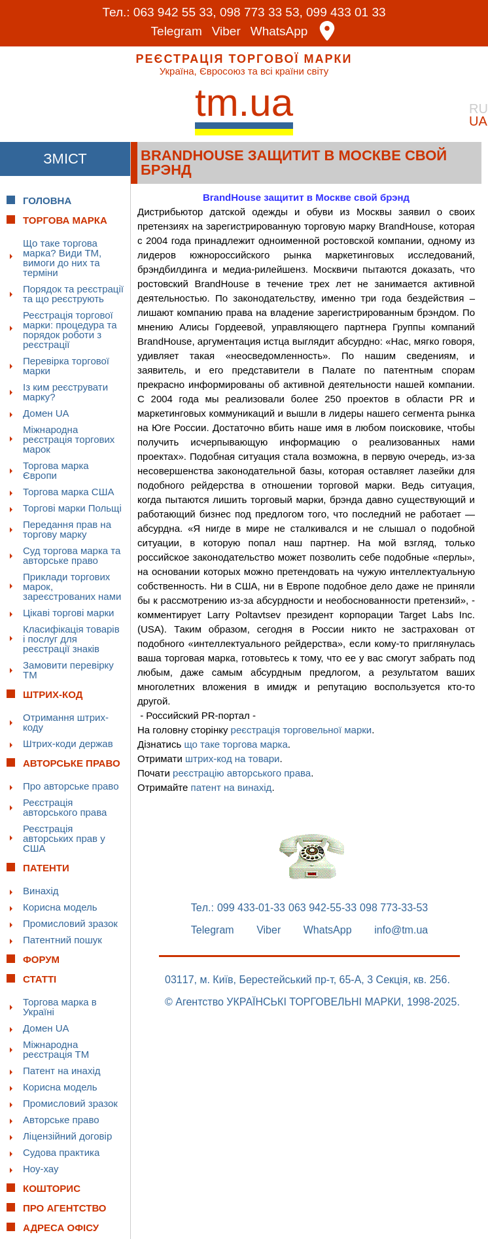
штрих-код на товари (232, 758)
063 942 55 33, (175, 12)
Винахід (41, 891)
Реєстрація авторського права (65, 807)
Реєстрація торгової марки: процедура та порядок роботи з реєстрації (70, 329)
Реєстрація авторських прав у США (64, 838)
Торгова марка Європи (56, 470)
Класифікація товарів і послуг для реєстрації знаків (71, 639)
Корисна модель (60, 907)
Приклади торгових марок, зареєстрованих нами (72, 586)
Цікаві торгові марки (68, 613)
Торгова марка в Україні (60, 1007)
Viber (226, 31)
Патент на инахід (62, 1070)
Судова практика (61, 1152)
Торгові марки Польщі (72, 508)
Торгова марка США (68, 492)
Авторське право (61, 1120)
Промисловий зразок (70, 923)
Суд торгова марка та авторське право (71, 555)
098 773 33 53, (261, 12)
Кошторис (51, 1188)
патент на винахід (231, 787)
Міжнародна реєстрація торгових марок (68, 439)
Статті (39, 979)
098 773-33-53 (394, 908)
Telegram (176, 31)
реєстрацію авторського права (242, 772)
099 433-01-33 (251, 908)
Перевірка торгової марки (66, 365)
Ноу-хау (41, 1169)
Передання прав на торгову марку (67, 529)
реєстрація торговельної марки (301, 729)
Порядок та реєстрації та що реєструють (73, 294)
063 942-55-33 (322, 908)
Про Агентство (65, 1207)
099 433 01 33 (346, 12)
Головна (47, 200)
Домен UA (46, 413)
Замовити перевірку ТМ (68, 670)
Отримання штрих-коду (66, 722)
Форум (41, 959)
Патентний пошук (62, 940)
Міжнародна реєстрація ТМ (56, 1049)
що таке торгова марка (235, 744)
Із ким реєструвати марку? (65, 392)
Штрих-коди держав (68, 743)
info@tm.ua (401, 930)
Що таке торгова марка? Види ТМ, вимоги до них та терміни (62, 257)
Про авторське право (71, 786)
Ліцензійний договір (67, 1136)
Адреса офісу (61, 1227)
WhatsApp (279, 31)
